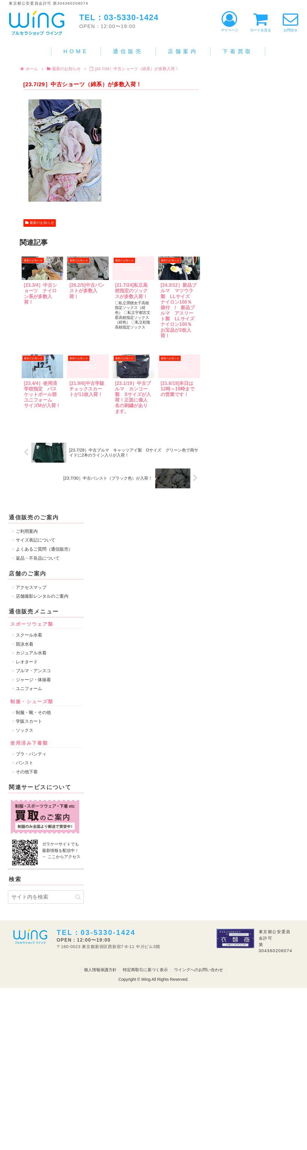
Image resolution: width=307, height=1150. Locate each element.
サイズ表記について (35, 539)
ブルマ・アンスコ (33, 670)
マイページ (229, 21)
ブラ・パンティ (31, 753)
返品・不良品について (38, 558)
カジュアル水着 (31, 652)
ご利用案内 (27, 531)
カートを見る (260, 21)
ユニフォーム (29, 688)
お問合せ (290, 21)
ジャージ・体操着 (33, 679)
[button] (78, 897)
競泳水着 (24, 643)
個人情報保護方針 (100, 969)
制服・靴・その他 (33, 712)
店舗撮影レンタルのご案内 (42, 596)
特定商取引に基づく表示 (145, 969)
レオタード (27, 661)
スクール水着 (29, 634)
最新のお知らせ (39, 223)
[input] (46, 897)
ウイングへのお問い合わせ (198, 969)
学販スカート (29, 721)
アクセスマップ (31, 587)
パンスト (24, 762)
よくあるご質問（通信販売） (44, 549)
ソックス (24, 730)
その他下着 (27, 771)
